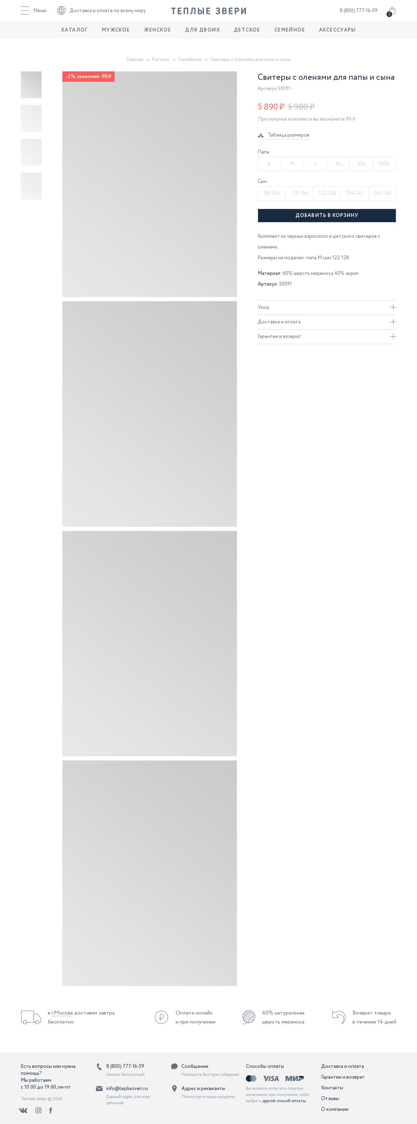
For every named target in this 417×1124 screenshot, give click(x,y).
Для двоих (202, 39)
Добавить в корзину (326, 215)
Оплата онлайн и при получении (195, 1017)
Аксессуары (337, 39)
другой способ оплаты (284, 1101)
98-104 (271, 193)
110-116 (299, 193)
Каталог (74, 39)
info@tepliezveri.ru (127, 1088)
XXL (361, 163)
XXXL (385, 163)
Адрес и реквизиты (203, 1088)
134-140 (354, 193)
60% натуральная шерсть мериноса (283, 1017)
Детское (247, 39)
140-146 (382, 193)
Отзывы (330, 1098)
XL (338, 163)
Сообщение (194, 1066)
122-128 (327, 193)
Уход (327, 307)
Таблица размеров (288, 135)
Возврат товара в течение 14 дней (374, 1017)
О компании (334, 1109)
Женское (157, 39)
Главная (134, 59)
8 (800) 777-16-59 (359, 15)
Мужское (116, 39)
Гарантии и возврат (327, 336)
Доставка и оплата (327, 322)
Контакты (332, 1087)
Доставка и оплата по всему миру (101, 15)
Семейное (289, 39)
